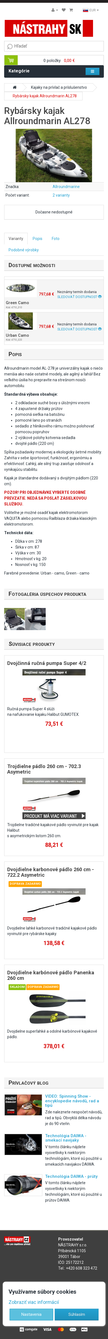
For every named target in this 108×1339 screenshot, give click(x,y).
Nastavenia (31, 1314)
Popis (37, 238)
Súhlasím (76, 1314)
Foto (56, 238)
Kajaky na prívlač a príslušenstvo (59, 87)
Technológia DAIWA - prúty (71, 1176)
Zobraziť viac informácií (34, 1302)
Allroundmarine (66, 186)
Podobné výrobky (24, 250)
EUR (91, 10)
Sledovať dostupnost (79, 297)
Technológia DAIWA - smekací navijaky (65, 1138)
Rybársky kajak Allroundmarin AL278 (45, 96)
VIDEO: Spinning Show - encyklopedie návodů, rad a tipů (72, 1101)
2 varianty (61, 195)
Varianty (16, 238)
